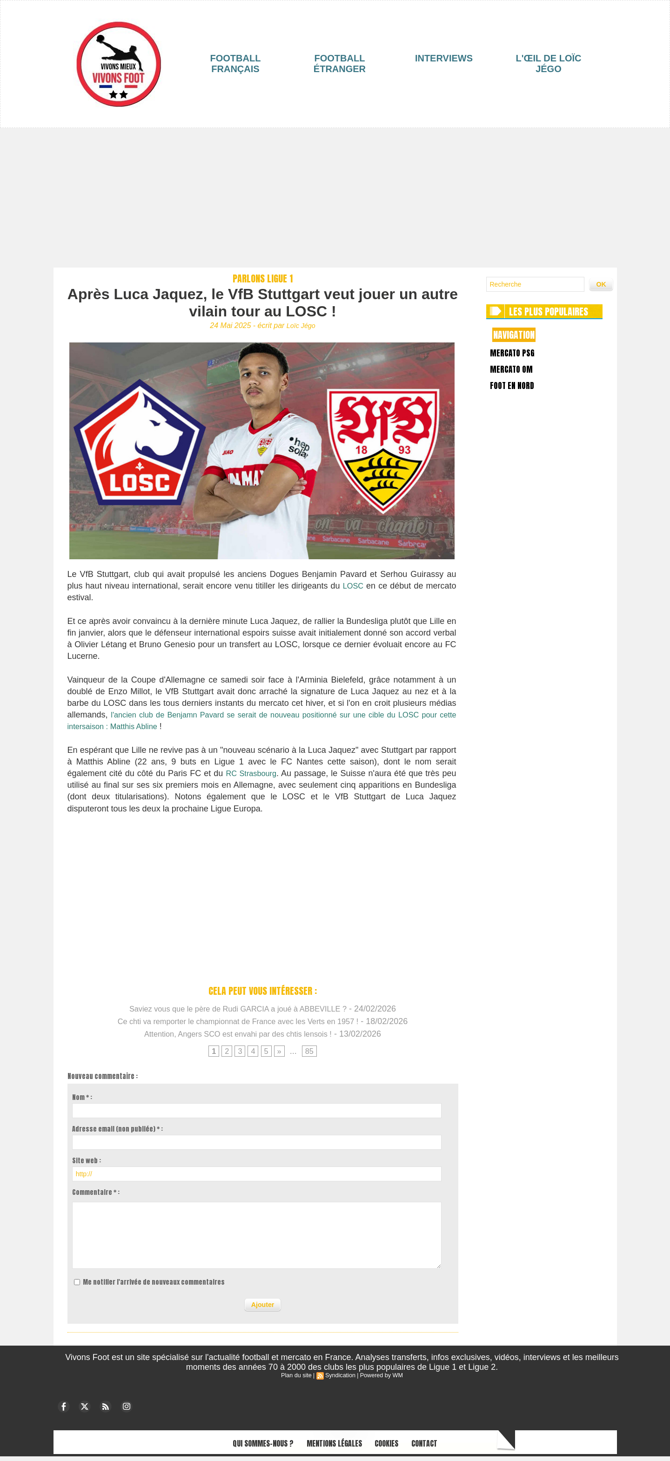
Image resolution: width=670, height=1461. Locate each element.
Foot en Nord (517, 398)
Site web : (86, 1165)
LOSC (352, 586)
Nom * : (82, 1102)
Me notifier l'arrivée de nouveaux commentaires (154, 1287)
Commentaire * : (96, 1197)
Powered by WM (380, 1379)
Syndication (340, 1379)
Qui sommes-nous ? (239, 1446)
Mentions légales (332, 1446)
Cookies (403, 1446)
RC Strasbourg (251, 776)
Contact (454, 1446)
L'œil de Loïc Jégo (548, 63)
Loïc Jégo (301, 325)
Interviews (444, 58)
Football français (235, 63)
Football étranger (340, 63)
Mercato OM (516, 377)
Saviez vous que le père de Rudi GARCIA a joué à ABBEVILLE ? (238, 1012)
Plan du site (298, 1379)
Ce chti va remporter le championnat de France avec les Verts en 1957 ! (238, 1024)
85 (310, 1055)
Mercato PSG (517, 355)
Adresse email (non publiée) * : (117, 1134)
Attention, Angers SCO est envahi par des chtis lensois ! (238, 1037)
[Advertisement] (335, 198)
